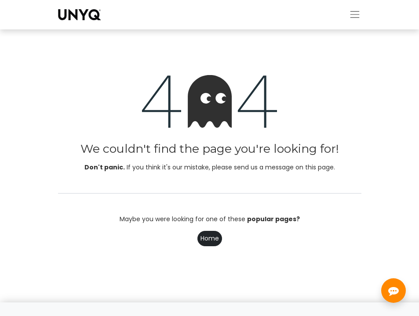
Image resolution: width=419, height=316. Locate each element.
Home (209, 238)
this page (319, 167)
